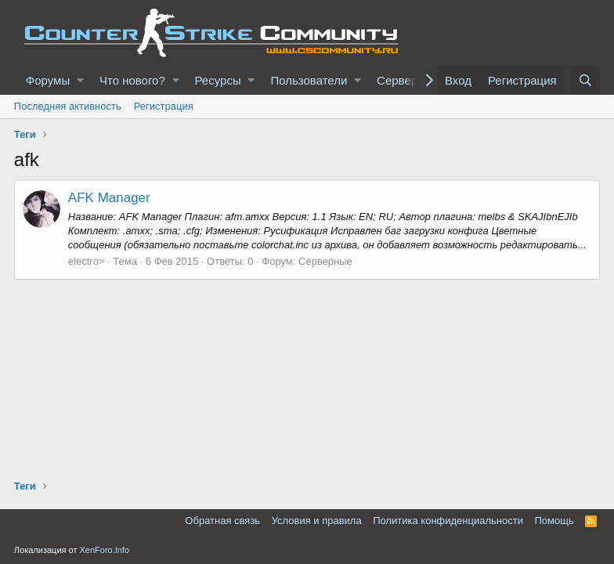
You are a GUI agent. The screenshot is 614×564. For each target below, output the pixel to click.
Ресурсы (218, 80)
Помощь (553, 520)
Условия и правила (317, 520)
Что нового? (132, 80)
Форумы (48, 80)
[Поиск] (585, 80)
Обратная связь (222, 520)
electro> (86, 261)
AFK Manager (109, 197)
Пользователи (308, 80)
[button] (80, 80)
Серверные (325, 261)
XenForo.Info (105, 550)
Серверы (401, 80)
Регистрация (163, 106)
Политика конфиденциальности (448, 520)
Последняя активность (67, 106)
